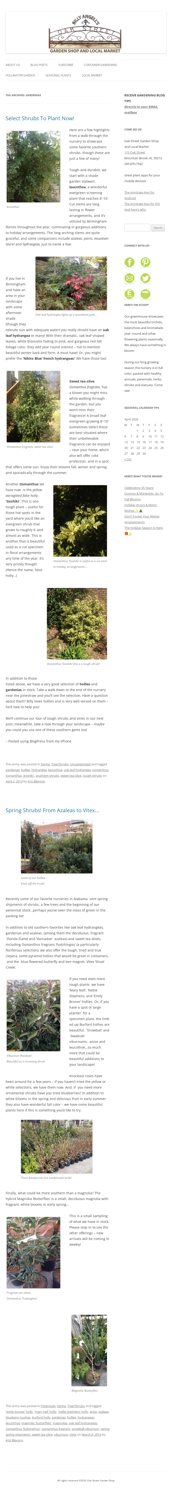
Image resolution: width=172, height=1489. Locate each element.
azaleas (103, 1411)
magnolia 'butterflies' (36, 1423)
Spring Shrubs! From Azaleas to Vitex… (52, 810)
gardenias (13, 770)
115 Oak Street (134, 152)
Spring (45, 764)
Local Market (92, 75)
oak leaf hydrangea (77, 770)
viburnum (61, 1434)
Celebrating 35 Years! (139, 488)
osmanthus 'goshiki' (20, 775)
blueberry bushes (18, 1417)
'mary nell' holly (45, 1411)
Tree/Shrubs (60, 764)
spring (105, 1429)
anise (93, 1411)
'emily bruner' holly (19, 1411)
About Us (13, 65)
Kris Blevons (36, 781)
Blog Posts (39, 65)
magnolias (60, 1423)
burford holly (41, 1417)
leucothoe (55, 770)
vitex (73, 1434)
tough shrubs (92, 775)
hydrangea (39, 770)
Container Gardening (100, 65)
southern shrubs (47, 775)
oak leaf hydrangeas (83, 1423)
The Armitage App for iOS (142, 204)
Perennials (48, 1406)
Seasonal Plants (58, 75)
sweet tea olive (71, 775)
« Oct (128, 459)
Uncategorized (80, 764)
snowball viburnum (85, 1429)
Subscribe (65, 65)
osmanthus (100, 770)
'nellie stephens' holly (73, 1411)
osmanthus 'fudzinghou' (23, 1429)
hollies (25, 770)
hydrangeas (86, 1417)
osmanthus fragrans (56, 1429)
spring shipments (18, 1434)
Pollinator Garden (20, 75)
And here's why (135, 209)
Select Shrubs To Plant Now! (40, 118)
